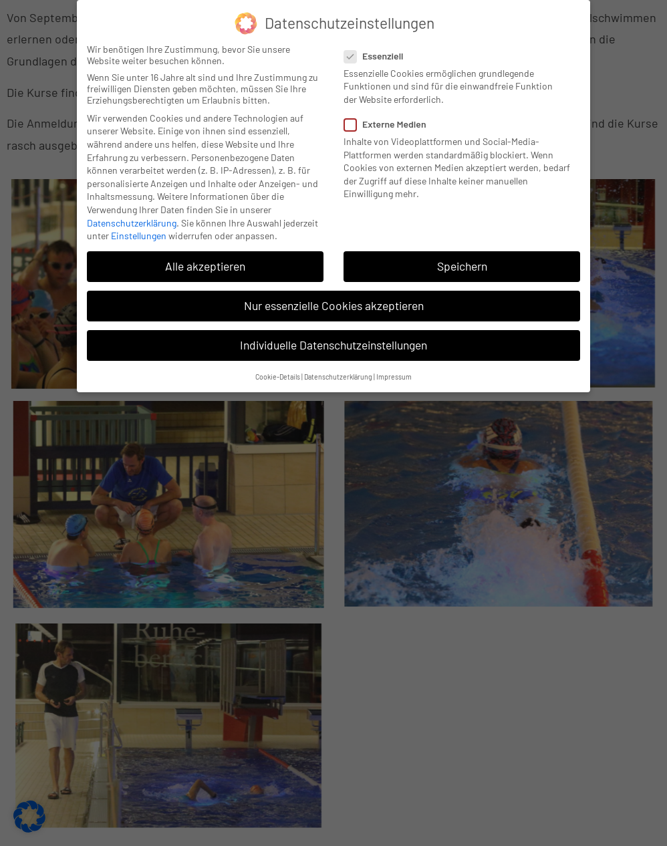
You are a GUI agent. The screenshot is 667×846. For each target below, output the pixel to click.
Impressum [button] (394, 376)
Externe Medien (389, 124)
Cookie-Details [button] (277, 376)
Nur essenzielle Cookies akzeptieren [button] (334, 305)
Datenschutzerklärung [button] (338, 376)
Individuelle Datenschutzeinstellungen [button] (333, 344)
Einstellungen (138, 235)
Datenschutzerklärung (131, 223)
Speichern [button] (462, 266)
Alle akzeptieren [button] (205, 266)
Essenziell (378, 55)
